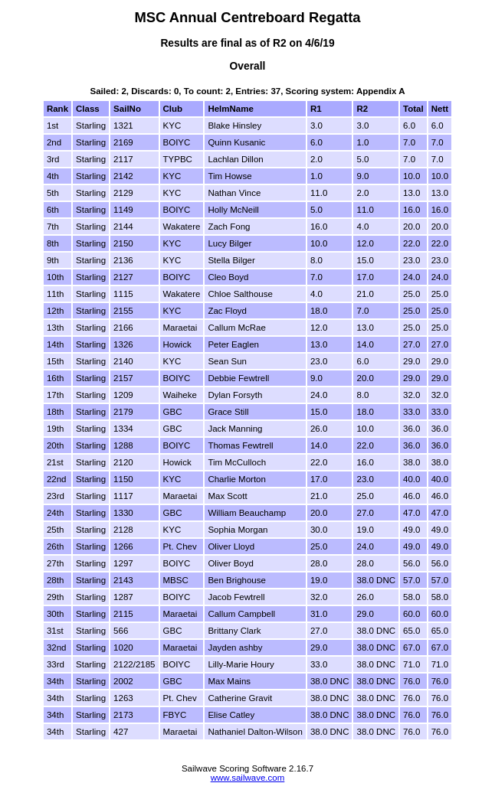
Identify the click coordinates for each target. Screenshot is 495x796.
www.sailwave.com (248, 777)
